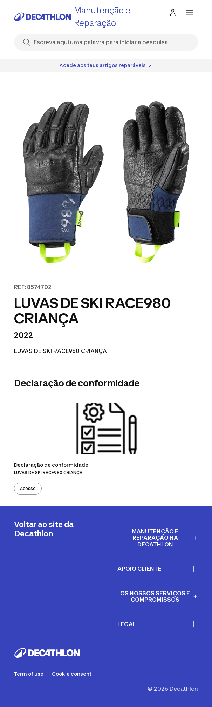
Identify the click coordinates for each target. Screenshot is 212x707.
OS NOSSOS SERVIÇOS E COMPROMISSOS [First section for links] (159, 596)
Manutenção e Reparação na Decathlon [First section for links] (165, 538)
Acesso (28, 488)
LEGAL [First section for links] (157, 624)
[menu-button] (189, 12)
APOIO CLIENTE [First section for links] (157, 569)
